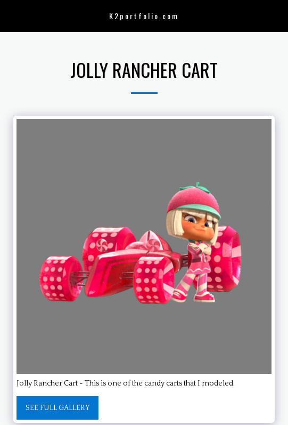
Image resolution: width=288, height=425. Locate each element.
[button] (12, 15)
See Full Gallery (58, 408)
